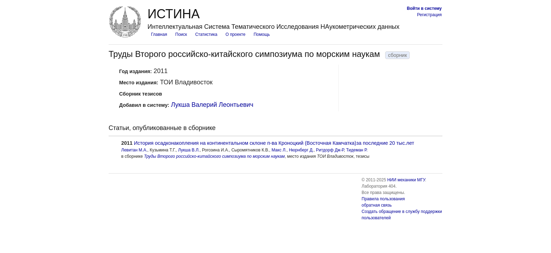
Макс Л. (279, 150)
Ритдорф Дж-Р (330, 150)
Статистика (206, 34)
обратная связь (377, 205)
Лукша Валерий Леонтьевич (212, 104)
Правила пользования (383, 198)
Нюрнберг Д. (301, 150)
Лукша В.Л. (189, 150)
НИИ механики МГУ (406, 179)
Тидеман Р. (357, 150)
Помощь (262, 34)
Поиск (181, 34)
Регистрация (429, 14)
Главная (159, 34)
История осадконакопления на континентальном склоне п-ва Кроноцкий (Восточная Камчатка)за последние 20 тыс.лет (274, 143)
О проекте (236, 34)
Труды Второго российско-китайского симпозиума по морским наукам (214, 156)
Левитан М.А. (134, 150)
